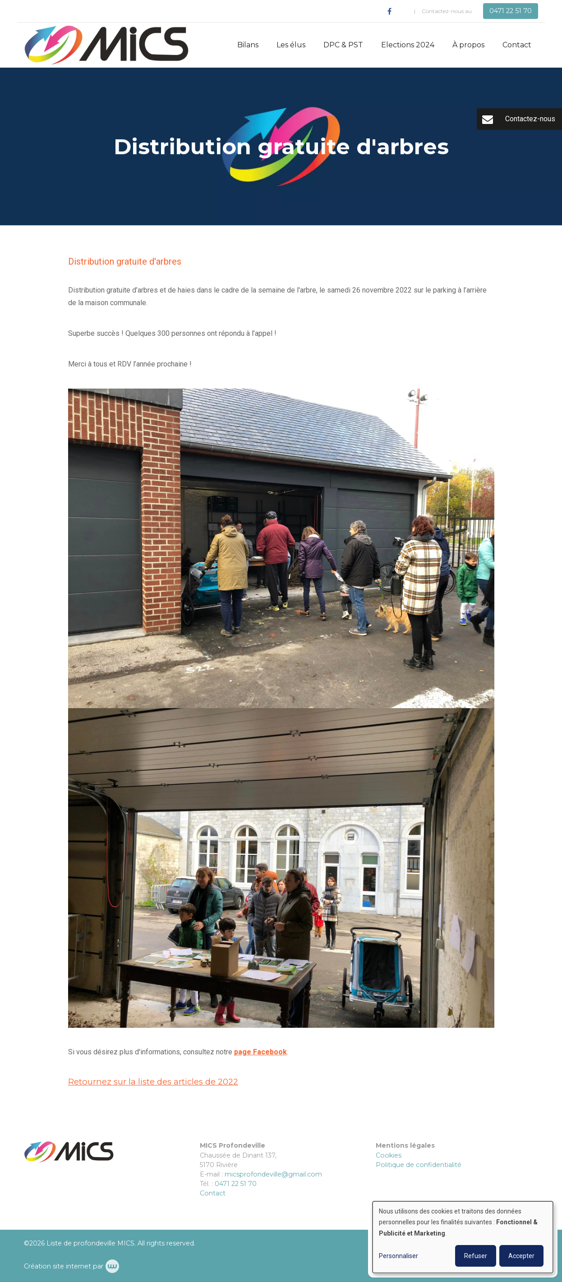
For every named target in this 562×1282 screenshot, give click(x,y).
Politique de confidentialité (418, 1165)
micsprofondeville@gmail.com (273, 1174)
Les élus (290, 45)
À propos (468, 45)
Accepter (521, 1255)
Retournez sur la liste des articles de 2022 (153, 1081)
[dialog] (463, 1237)
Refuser (475, 1255)
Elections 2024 (407, 45)
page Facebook (260, 1052)
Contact (516, 45)
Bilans (247, 45)
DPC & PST (343, 45)
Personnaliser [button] (398, 1255)
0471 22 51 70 (236, 1184)
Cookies (388, 1155)
